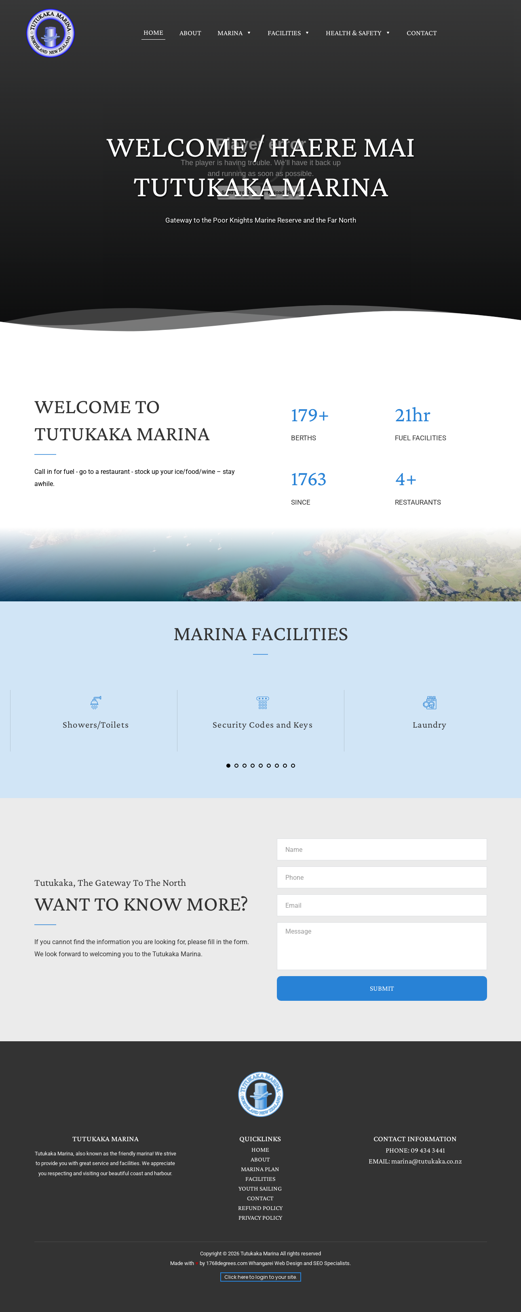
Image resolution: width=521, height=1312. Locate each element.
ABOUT (260, 1159)
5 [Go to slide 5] (261, 766)
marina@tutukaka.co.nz (426, 1161)
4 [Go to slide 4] (253, 766)
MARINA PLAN (260, 1169)
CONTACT (260, 1198)
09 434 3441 (428, 1150)
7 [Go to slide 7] (277, 766)
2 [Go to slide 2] (236, 766)
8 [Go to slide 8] (285, 766)
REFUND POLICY (260, 1207)
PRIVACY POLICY (260, 1217)
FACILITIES (260, 1178)
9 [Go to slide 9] (293, 766)
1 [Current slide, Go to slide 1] (228, 766)
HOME (260, 1149)
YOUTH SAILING (260, 1188)
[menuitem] (153, 32)
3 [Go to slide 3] (245, 766)
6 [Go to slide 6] (269, 766)
